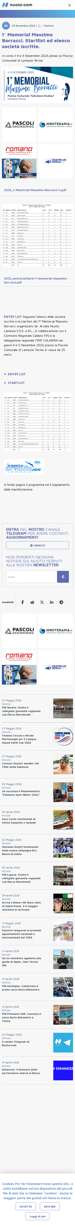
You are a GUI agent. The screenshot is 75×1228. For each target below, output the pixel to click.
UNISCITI (37, 545)
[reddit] (32, 602)
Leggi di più (37, 1216)
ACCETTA (26, 1206)
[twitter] (42, 602)
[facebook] (22, 602)
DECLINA (49, 1206)
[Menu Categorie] (69, 4)
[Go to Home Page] (39, 25)
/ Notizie (47, 25)
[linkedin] (51, 602)
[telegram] (61, 602)
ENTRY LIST (13, 316)
